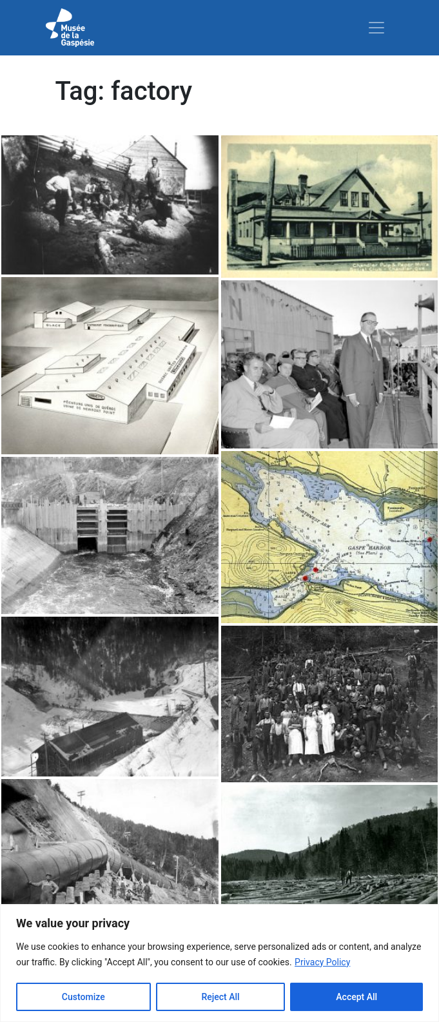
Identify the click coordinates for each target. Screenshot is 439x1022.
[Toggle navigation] (376, 27)
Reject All (220, 997)
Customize (83, 997)
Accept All (356, 997)
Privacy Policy (322, 962)
